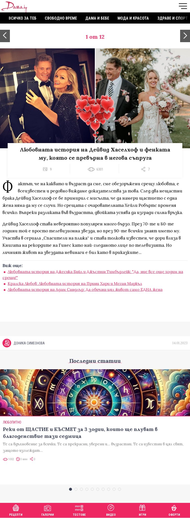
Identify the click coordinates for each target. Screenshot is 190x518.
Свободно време (61, 18)
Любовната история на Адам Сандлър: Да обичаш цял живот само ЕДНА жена (85, 289)
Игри (142, 510)
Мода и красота (133, 18)
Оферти (174, 510)
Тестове (79, 510)
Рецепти (16, 510)
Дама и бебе (97, 18)
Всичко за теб (22, 18)
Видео (111, 510)
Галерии (47, 510)
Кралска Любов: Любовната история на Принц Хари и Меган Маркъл (75, 283)
